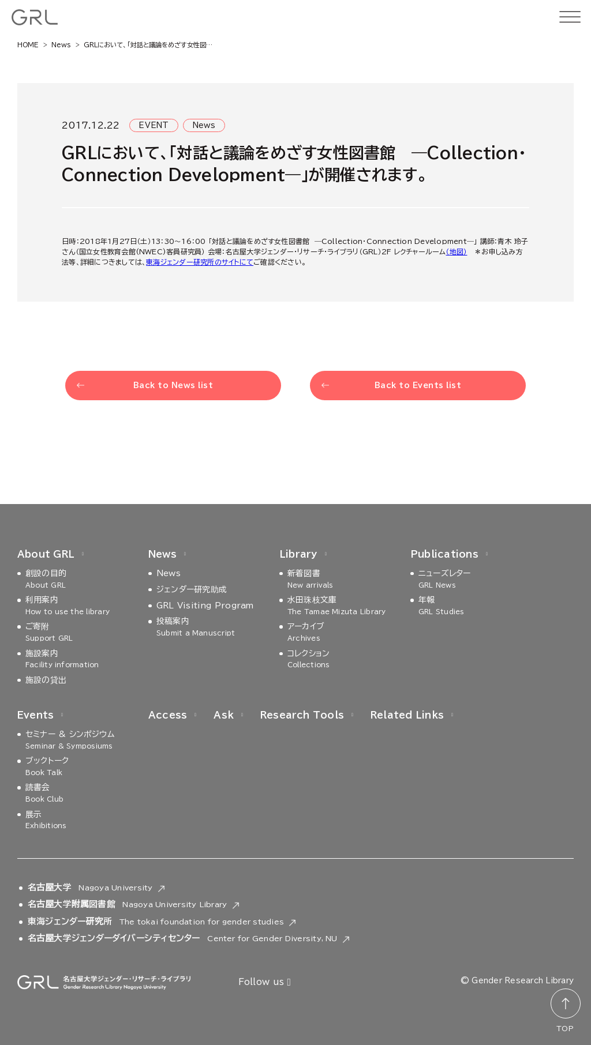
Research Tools (302, 715)
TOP (565, 1028)
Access (167, 715)
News (61, 45)
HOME (28, 45)
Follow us (264, 983)
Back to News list (173, 385)
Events (35, 715)
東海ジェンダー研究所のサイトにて (199, 261)
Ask (224, 715)
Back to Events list (418, 385)
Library (298, 554)
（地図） (456, 251)
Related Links (407, 715)
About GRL (45, 554)
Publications (444, 554)
